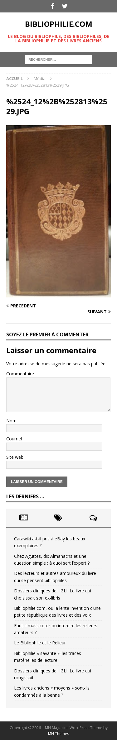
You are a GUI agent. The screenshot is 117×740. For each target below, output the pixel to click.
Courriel (14, 439)
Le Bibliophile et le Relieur (40, 643)
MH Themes (58, 733)
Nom (11, 421)
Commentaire (20, 374)
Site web (14, 457)
